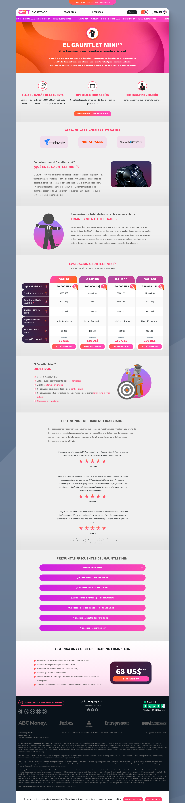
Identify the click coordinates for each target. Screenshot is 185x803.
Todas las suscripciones (93, 2)
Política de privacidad (133, 799)
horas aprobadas (73, 380)
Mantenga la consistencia (48, 400)
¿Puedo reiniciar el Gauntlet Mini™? (92, 587)
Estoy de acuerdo (153, 799)
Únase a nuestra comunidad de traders (41, 702)
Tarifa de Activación (92, 567)
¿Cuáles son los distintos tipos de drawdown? (92, 597)
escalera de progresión (53, 384)
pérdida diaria (77, 388)
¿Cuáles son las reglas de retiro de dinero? (92, 617)
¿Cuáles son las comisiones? (93, 627)
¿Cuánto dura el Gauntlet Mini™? (92, 577)
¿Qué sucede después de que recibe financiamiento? (92, 607)
